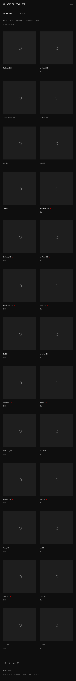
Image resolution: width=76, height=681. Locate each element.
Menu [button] (71, 4)
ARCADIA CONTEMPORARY (15, 4)
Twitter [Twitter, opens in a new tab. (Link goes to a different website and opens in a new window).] (14, 663)
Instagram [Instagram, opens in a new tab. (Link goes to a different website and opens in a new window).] (5, 663)
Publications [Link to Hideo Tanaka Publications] (29, 20)
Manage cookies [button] (7, 670)
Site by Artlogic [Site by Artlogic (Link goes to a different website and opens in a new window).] (34, 674)
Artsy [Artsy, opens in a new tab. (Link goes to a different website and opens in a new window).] (18, 663)
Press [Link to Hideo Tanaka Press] (11, 20)
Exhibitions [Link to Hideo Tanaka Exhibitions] (19, 20)
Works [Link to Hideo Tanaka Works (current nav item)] (5, 20)
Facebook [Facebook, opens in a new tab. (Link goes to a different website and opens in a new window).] (9, 663)
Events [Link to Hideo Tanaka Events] (38, 20)
